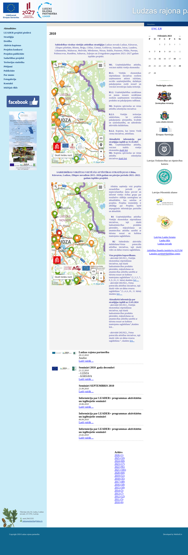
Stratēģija (9, 36)
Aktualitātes (10, 28)
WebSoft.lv (178, 534)
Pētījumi (8, 66)
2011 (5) (119, 499)
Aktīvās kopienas (12, 45)
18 (175, 59)
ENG (154, 28)
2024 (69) (120, 461)
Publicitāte (9, 70)
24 (170, 66)
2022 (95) (120, 467)
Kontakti (8, 83)
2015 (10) (120, 487)
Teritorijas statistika (14, 62)
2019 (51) (120, 475)
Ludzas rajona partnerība (94, 352)
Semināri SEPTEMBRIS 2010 (96, 385)
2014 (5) (119, 490)
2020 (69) (120, 473)
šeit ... (136, 280)
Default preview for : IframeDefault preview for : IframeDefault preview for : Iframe (78, 112)
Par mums (9, 75)
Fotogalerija (10, 79)
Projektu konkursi (13, 49)
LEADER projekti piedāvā (17, 32)
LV (160, 28)
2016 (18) (120, 484)
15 (160, 59)
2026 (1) (119, 455)
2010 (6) (119, 502)
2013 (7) (119, 493)
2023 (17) (120, 464)
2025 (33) (120, 458)
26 (180, 66)
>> (180, 36)
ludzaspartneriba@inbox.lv (32, 521)
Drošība (8, 41)
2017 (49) (120, 481)
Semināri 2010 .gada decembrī (96, 367)
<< (149, 36)
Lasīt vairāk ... (86, 361)
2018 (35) (120, 478)
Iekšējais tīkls (10, 87)
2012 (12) (120, 496)
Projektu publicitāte (14, 53)
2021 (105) (120, 470)
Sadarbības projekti (14, 58)
